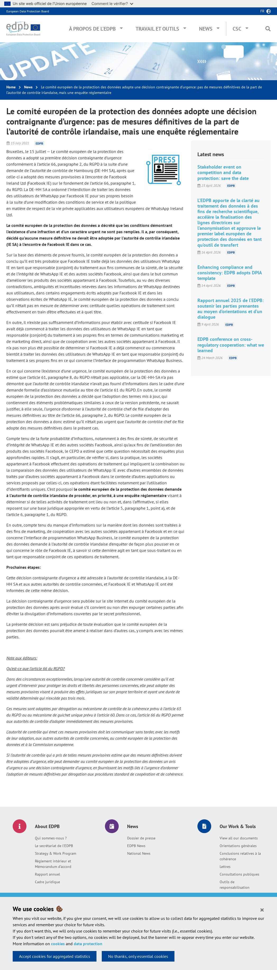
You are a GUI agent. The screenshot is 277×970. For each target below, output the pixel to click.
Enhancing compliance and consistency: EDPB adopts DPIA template (229, 272)
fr (262, 11)
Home (11, 87)
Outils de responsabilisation (235, 885)
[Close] (262, 909)
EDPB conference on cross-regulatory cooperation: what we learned (230, 344)
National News (138, 853)
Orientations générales (238, 845)
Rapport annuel (47, 874)
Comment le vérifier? (112, 3)
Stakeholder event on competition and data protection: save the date (223, 172)
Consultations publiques (239, 874)
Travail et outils (157, 28)
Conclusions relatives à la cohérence (240, 856)
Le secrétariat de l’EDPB (54, 845)
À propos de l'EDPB (92, 28)
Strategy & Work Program (55, 853)
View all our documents (239, 838)
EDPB (39, 143)
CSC (237, 28)
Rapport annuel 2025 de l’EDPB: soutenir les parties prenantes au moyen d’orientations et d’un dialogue (230, 308)
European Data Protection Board (27, 11)
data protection (88, 943)
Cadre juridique (47, 882)
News (206, 28)
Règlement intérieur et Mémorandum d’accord (53, 864)
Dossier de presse (141, 838)
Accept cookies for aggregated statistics (54, 956)
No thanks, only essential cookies (138, 956)
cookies (58, 943)
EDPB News (136, 845)
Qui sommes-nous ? (51, 838)
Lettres (225, 866)
